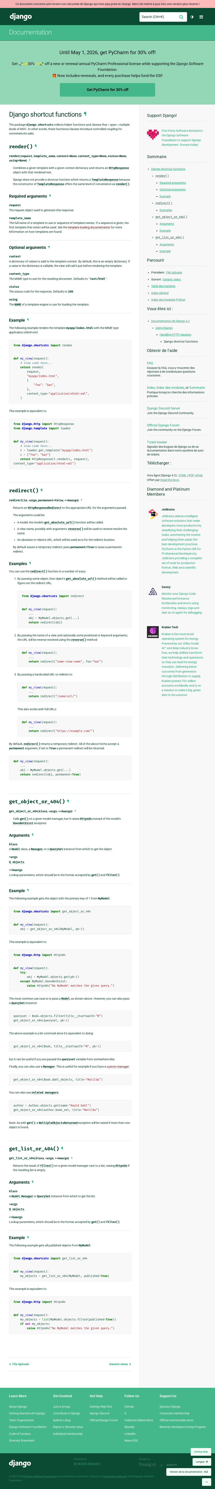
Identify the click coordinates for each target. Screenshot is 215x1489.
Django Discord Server (163, 408)
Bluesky (130, 1427)
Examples (166, 210)
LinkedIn (130, 1433)
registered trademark (115, 1476)
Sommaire (197, 388)
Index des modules (170, 388)
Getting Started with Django (27, 1413)
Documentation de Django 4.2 (170, 321)
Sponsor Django (170, 1406)
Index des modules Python (168, 299)
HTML (183, 475)
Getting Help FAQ (101, 1406)
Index (151, 388)
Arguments (167, 223)
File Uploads (19, 1364)
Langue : (202, 1461)
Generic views (120, 1364)
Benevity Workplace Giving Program (183, 1427)
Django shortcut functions (168, 169)
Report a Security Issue (68, 1427)
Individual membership (68, 1433)
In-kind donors (87, 1463)
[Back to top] (206, 1482)
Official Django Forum (163, 425)
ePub (199, 475)
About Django (18, 1406)
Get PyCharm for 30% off (107, 89)
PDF (191, 475)
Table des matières (163, 286)
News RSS (131, 1440)
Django (21, 17)
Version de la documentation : (189, 1471)
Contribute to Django (66, 1413)
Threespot (149, 1464)
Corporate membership (175, 1413)
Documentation (30, 32)
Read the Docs (169, 480)
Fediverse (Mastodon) (139, 1420)
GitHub (129, 1406)
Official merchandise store (176, 1420)
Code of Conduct (20, 1433)
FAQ (150, 363)
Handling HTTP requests (175, 334)
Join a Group (61, 1406)
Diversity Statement (21, 1440)
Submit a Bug (62, 1420)
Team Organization (21, 1420)
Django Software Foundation (28, 1427)
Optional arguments (173, 189)
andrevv (176, 1464)
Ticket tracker (157, 442)
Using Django (164, 328)
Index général (160, 293)
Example (165, 196)
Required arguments (173, 182)
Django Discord (99, 1413)
